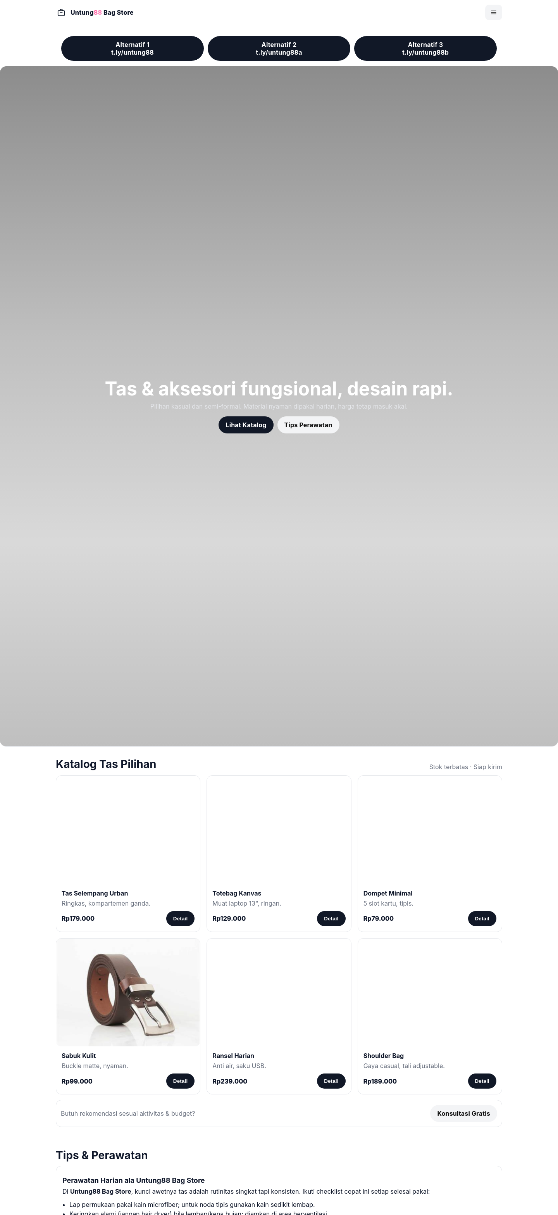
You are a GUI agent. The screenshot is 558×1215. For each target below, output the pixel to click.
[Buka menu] (493, 12)
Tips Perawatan (308, 425)
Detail (180, 919)
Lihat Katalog (246, 425)
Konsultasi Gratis (463, 1113)
